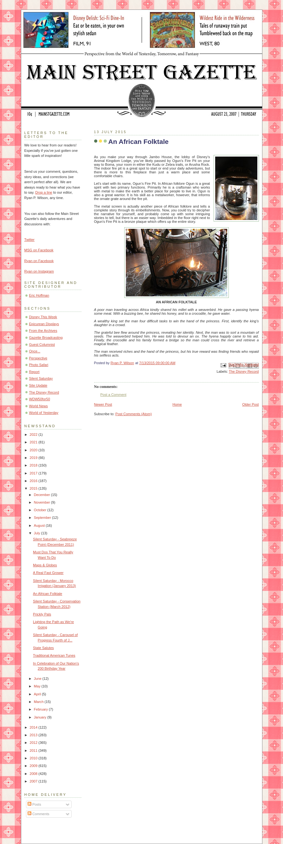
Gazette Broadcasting (46, 337)
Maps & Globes (45, 565)
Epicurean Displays (44, 324)
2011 (34, 750)
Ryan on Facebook (39, 261)
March (39, 702)
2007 (34, 781)
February (41, 709)
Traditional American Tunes (54, 655)
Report (34, 372)
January (40, 717)
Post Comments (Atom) (133, 414)
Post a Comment (113, 394)
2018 (34, 465)
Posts (34, 804)
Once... (35, 351)
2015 (34, 488)
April (38, 694)
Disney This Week (43, 317)
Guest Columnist (42, 344)
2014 (34, 727)
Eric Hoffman (39, 295)
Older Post (250, 404)
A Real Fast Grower (48, 573)
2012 (34, 742)
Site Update (38, 385)
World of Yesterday (44, 413)
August (40, 525)
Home (177, 404)
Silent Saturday (41, 378)
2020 (34, 450)
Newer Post (103, 404)
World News (38, 406)
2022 (34, 434)
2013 (34, 735)
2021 (34, 442)
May (38, 686)
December (42, 495)
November (42, 502)
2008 (34, 774)
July (37, 533)
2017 (34, 473)
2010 (34, 758)
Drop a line (43, 192)
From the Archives (43, 330)
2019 (34, 458)
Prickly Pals (42, 614)
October (40, 510)
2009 (34, 766)
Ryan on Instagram (39, 271)
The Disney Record (244, 371)
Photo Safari (38, 365)
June (38, 678)
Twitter (29, 240)
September (43, 517)
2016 (34, 481)
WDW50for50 (39, 399)
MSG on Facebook (39, 250)
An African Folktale (47, 594)
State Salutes (43, 648)
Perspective (38, 358)
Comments (38, 814)
